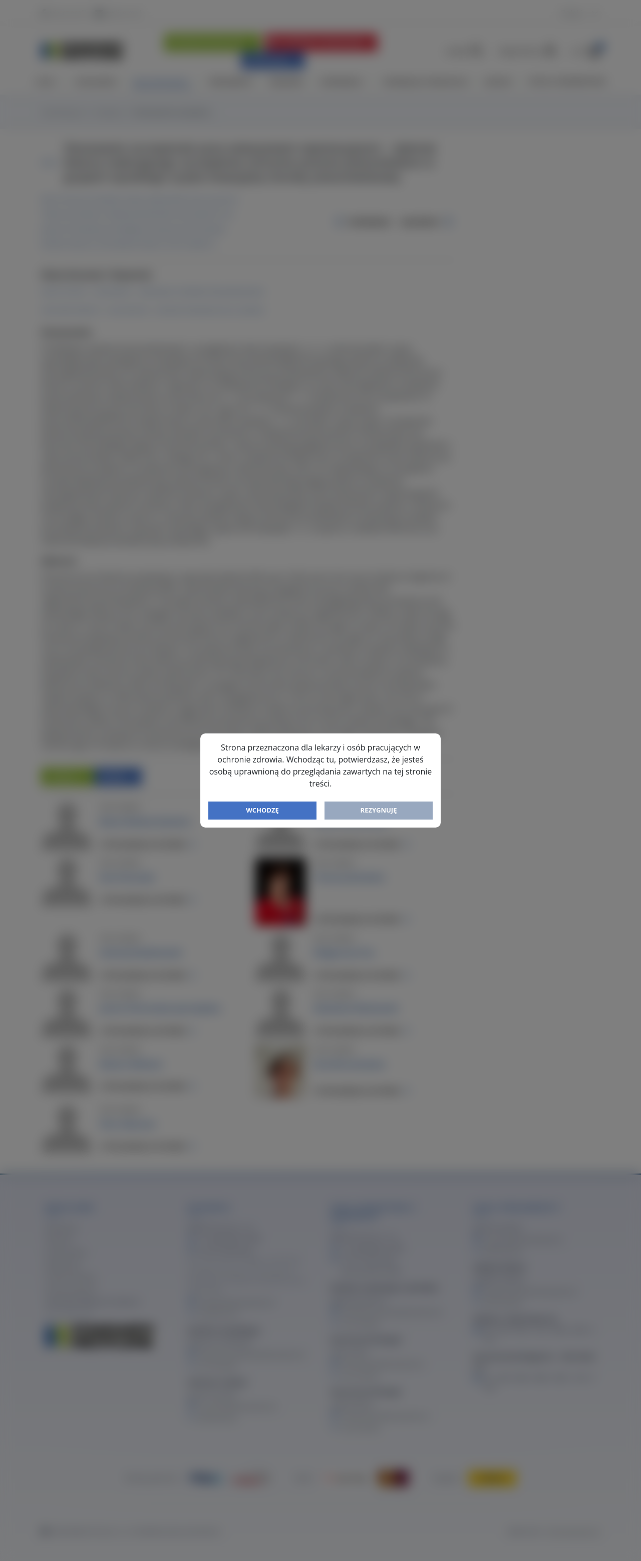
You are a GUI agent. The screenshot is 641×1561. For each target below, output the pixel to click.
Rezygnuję (379, 810)
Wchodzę (262, 810)
